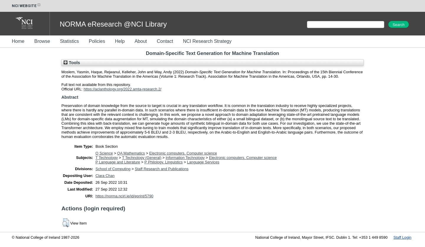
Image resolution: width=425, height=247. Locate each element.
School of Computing (112, 169)
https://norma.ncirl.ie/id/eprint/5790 (124, 196)
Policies (97, 41)
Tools (71, 62)
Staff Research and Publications (162, 169)
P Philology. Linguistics (163, 162)
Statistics (69, 41)
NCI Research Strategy (207, 41)
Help (120, 41)
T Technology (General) (141, 157)
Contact (165, 41)
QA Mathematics (131, 153)
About (141, 41)
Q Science (104, 153)
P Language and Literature (117, 162)
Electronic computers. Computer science (183, 153)
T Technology (106, 157)
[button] (65, 222)
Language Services (203, 162)
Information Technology (185, 157)
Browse (42, 41)
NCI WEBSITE (26, 6)
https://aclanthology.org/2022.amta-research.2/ (122, 89)
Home (18, 41)
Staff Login (402, 237)
